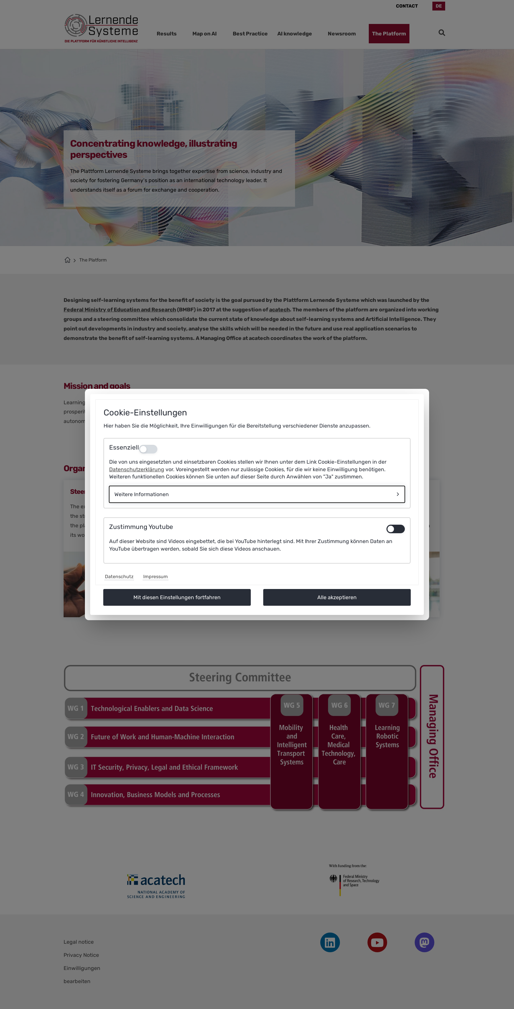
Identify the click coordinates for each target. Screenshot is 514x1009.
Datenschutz (119, 576)
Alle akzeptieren (337, 597)
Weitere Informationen (141, 494)
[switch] (395, 529)
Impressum (155, 576)
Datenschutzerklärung (136, 469)
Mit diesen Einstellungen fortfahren (177, 597)
